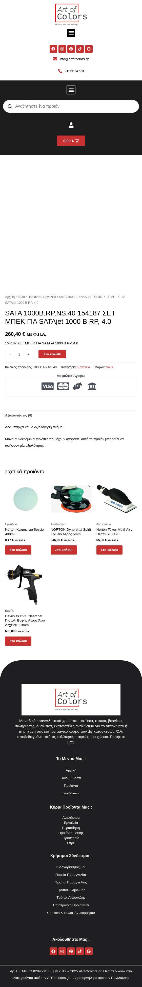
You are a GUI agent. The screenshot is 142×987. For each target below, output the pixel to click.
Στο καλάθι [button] (18, 550)
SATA (109, 367)
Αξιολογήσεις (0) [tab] (18, 415)
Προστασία (71, 838)
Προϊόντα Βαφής (71, 833)
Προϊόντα (34, 297)
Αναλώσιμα (70, 817)
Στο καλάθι (52, 354)
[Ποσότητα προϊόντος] (19, 354)
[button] (71, 33)
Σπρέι (71, 843)
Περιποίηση (71, 828)
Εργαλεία (49, 297)
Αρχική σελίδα (15, 297)
